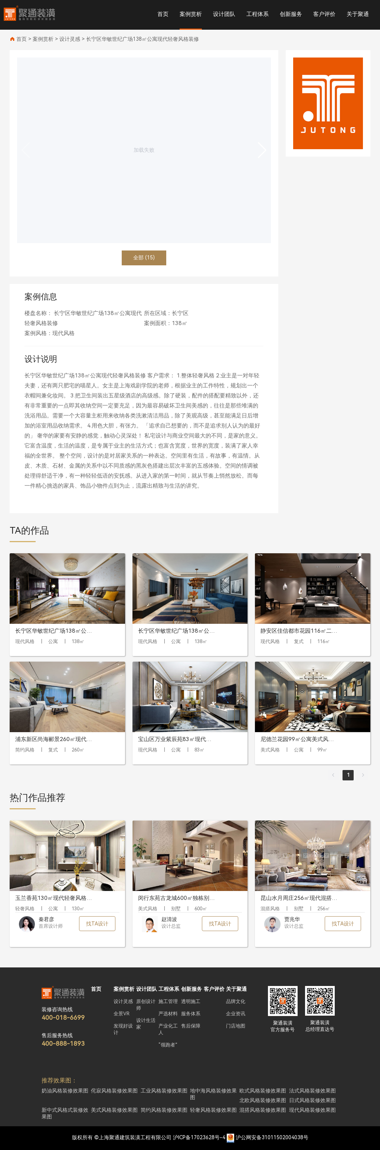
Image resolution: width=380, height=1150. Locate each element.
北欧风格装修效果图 (262, 1100)
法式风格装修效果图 (312, 1091)
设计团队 (224, 14)
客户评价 (324, 14)
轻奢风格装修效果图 (213, 1110)
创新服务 (291, 14)
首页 (162, 14)
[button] (262, 150)
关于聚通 (358, 14)
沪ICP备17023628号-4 (199, 1137)
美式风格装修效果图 (114, 1110)
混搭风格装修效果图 (262, 1110)
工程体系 (257, 14)
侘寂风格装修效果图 (114, 1091)
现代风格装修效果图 (312, 1110)
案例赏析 (191, 14)
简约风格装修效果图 (164, 1110)
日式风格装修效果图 (312, 1100)
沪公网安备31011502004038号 (272, 1137)
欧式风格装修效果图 (262, 1091)
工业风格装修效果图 (164, 1091)
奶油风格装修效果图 (65, 1091)
